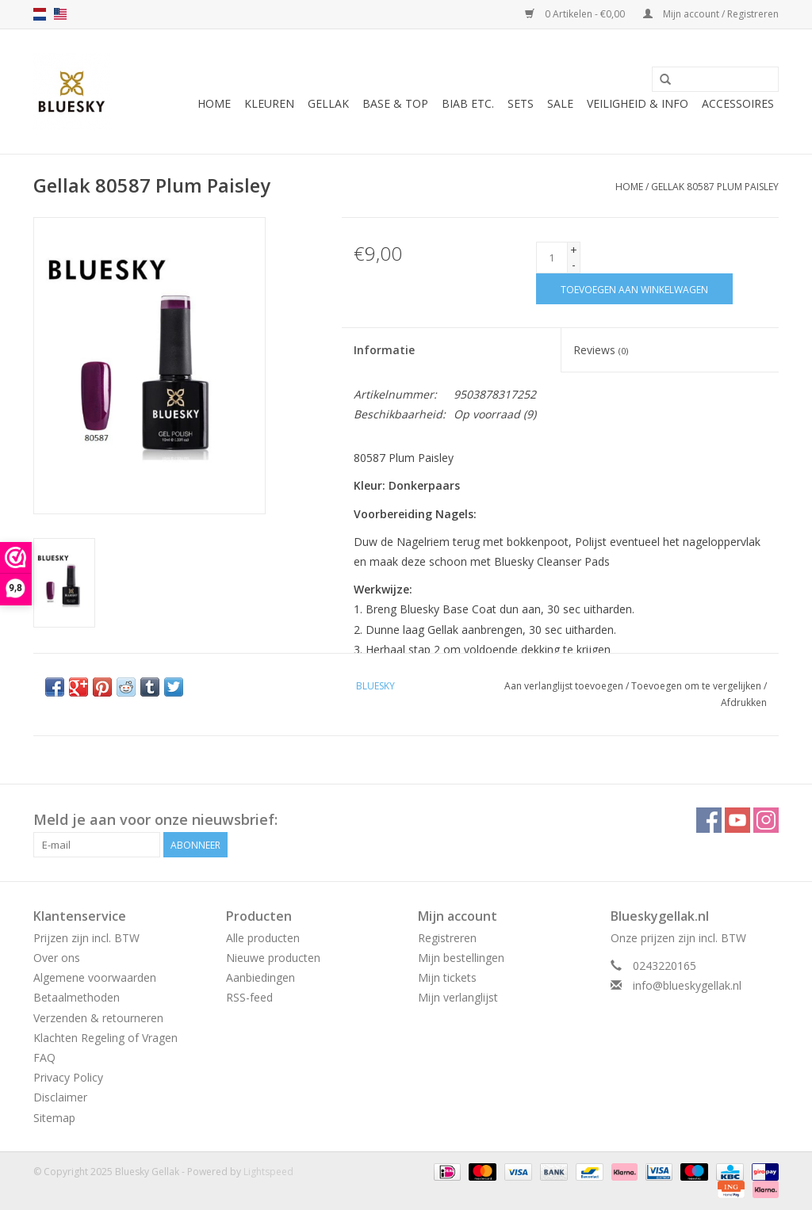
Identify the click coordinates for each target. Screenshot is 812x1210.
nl (39, 14)
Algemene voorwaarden (94, 977)
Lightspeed (268, 1171)
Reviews (600, 349)
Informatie (384, 349)
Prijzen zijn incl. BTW (86, 937)
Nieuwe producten (273, 957)
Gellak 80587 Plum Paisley (715, 186)
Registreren (447, 937)
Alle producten (263, 937)
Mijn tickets (447, 977)
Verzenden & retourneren (98, 1017)
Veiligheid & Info (637, 103)
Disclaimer (60, 1097)
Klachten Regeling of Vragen (105, 1037)
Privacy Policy (68, 1077)
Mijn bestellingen (461, 957)
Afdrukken (744, 702)
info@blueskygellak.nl (687, 985)
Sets (521, 103)
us (60, 14)
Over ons (56, 957)
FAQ (44, 1057)
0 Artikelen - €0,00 (576, 14)
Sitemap (54, 1117)
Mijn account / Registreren (711, 14)
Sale (560, 103)
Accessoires (738, 103)
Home (214, 103)
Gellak (328, 103)
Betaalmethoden (76, 997)
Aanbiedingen (260, 977)
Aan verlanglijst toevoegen (563, 686)
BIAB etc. (468, 103)
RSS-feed (249, 997)
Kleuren (269, 103)
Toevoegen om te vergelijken (697, 686)
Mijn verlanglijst (458, 997)
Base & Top (395, 103)
